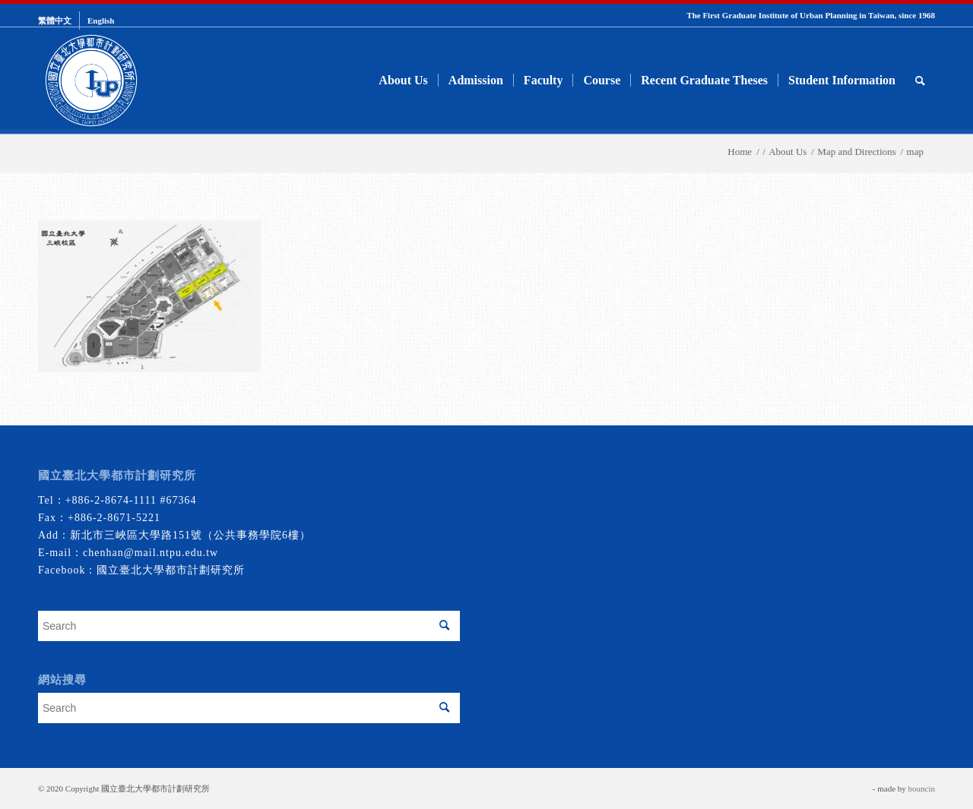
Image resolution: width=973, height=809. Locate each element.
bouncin (921, 788)
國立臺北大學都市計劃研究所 (171, 570)
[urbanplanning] (91, 80)
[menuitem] (59, 20)
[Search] (920, 80)
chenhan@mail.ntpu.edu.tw (150, 552)
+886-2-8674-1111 (111, 500)
